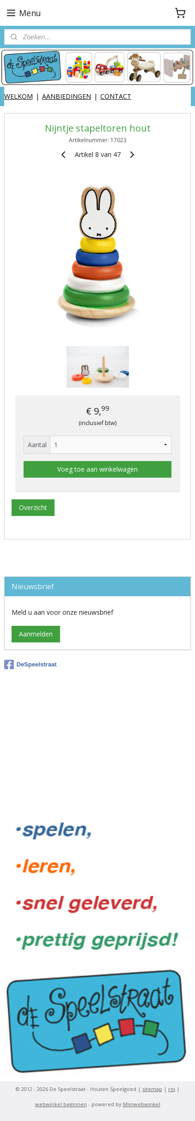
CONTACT (115, 96)
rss (171, 1088)
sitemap (152, 1088)
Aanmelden (36, 633)
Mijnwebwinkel (141, 1104)
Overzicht (33, 507)
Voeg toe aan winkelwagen (97, 469)
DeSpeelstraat (30, 664)
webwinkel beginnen (61, 1104)
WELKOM (18, 96)
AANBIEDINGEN (66, 96)
